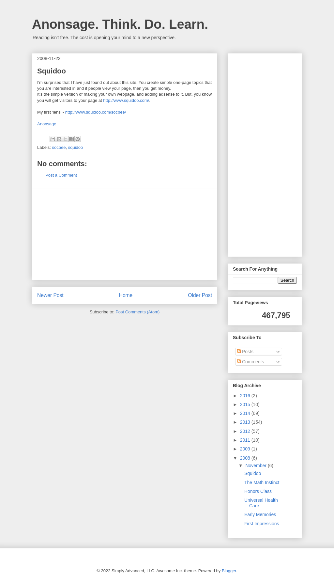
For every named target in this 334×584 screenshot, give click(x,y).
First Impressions (261, 523)
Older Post (200, 295)
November (256, 465)
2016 (245, 395)
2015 (245, 404)
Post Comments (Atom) (137, 311)
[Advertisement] (125, 234)
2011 (245, 440)
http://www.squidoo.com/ (126, 100)
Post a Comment (61, 175)
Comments (250, 361)
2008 (245, 458)
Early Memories (260, 514)
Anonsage (46, 123)
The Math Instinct (261, 482)
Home (126, 295)
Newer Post (50, 295)
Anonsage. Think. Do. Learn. (120, 24)
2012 (245, 431)
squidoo (75, 147)
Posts (245, 351)
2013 (245, 422)
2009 (245, 448)
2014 (245, 413)
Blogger (229, 570)
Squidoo (252, 473)
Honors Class (258, 491)
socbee (59, 147)
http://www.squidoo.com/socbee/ (95, 112)
